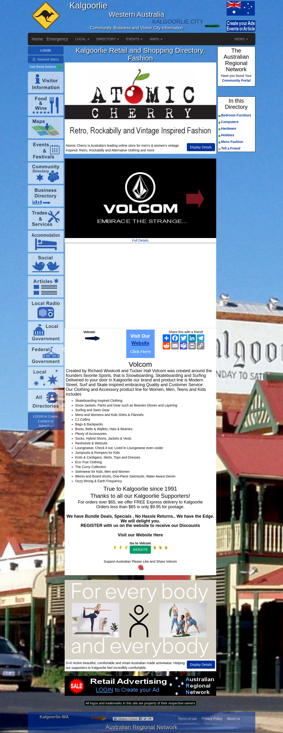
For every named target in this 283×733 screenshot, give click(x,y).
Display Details (201, 147)
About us (233, 718)
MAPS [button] (156, 39)
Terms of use (187, 718)
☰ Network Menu (45, 59)
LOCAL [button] (82, 39)
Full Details (140, 240)
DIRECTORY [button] (107, 39)
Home (37, 39)
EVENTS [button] (134, 39)
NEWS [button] (241, 39)
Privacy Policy (212, 718)
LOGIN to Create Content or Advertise (45, 421)
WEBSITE (140, 550)
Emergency (57, 39)
